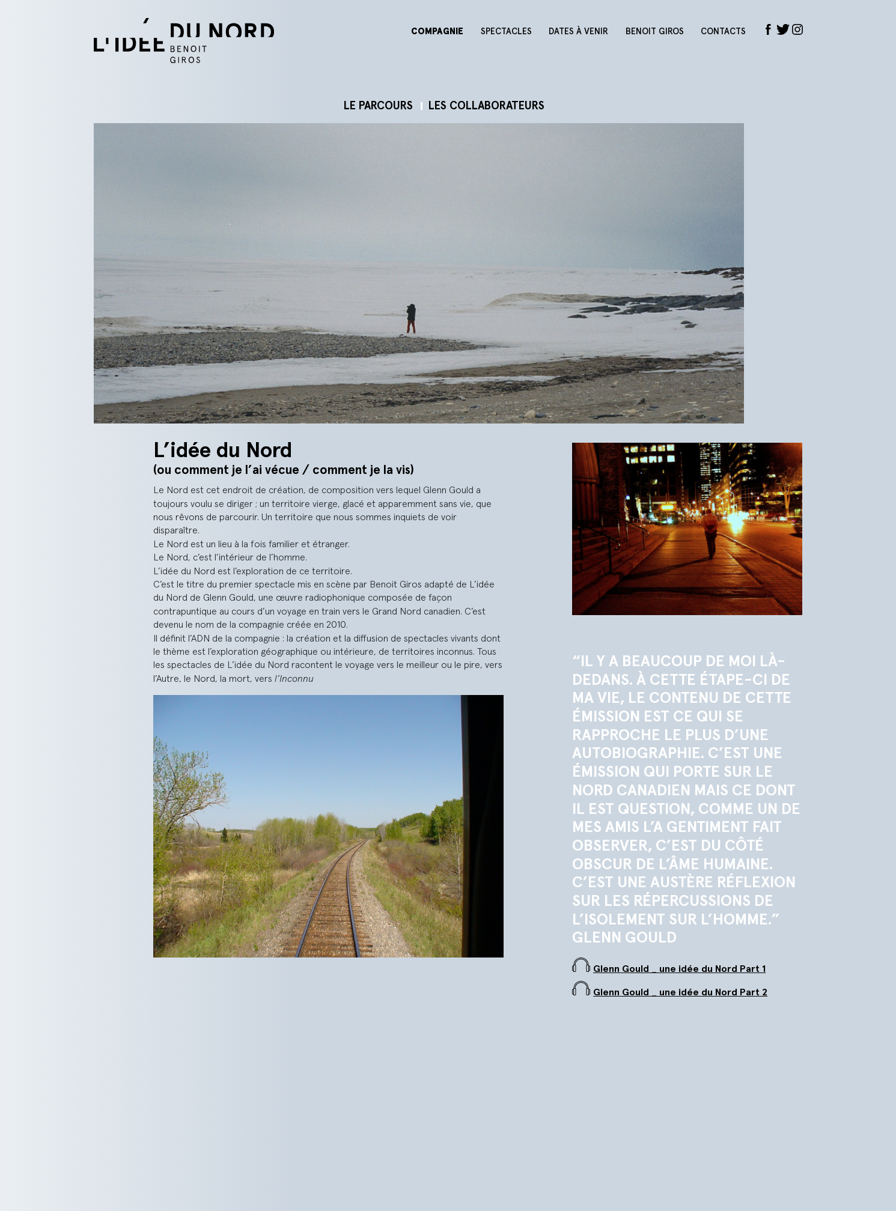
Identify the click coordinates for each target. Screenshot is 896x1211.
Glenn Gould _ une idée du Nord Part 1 (679, 969)
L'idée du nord (244, 40)
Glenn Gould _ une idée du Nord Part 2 (680, 992)
